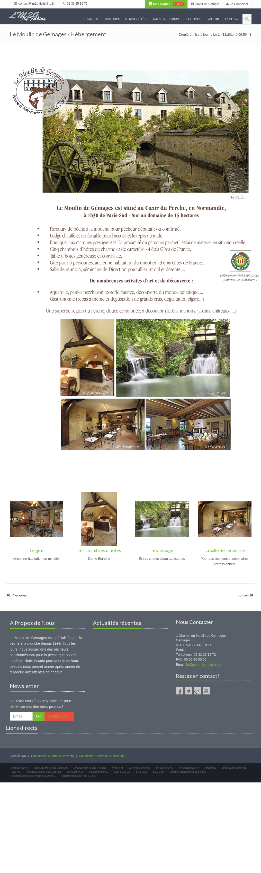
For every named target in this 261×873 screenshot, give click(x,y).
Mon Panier (166, 4)
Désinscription (59, 716)
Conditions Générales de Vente (52, 756)
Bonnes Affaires (166, 19)
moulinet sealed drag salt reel (44, 771)
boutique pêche (20, 767)
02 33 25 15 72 (75, 3)
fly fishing (117, 767)
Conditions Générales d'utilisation (102, 756)
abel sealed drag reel (234, 767)
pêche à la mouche (139, 767)
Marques (112, 19)
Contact (232, 19)
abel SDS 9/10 (75, 771)
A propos (193, 19)
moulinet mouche (189, 767)
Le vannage (161, 550)
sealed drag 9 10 (99, 771)
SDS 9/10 (141, 771)
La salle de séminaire (224, 550)
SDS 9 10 (158, 771)
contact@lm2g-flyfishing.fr (34, 3)
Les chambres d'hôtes (99, 550)
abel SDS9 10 (122, 771)
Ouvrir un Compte (205, 4)
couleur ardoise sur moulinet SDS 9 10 (34, 775)
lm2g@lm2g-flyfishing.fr (205, 664)
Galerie (213, 19)
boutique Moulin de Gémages (51, 767)
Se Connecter (237, 4)
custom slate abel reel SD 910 (79, 775)
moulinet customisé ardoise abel (188, 771)
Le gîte (36, 550)
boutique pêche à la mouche (90, 767)
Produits (92, 19)
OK (38, 716)
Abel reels (210, 767)
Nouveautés (136, 19)
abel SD (17, 771)
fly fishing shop (164, 767)
